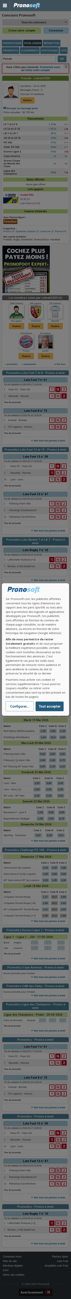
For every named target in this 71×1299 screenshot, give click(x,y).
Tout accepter (50, 706)
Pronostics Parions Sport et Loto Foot (27, 5)
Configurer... (20, 706)
